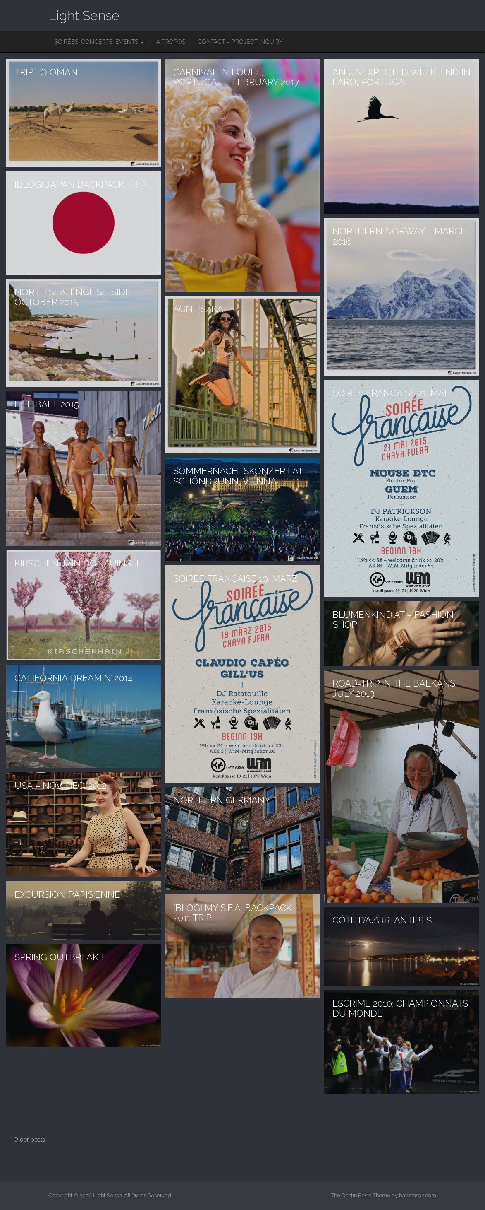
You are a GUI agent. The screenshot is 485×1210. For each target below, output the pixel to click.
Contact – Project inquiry (240, 42)
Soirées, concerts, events (99, 42)
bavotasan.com (417, 1195)
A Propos (170, 42)
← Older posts (25, 1139)
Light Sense (83, 15)
